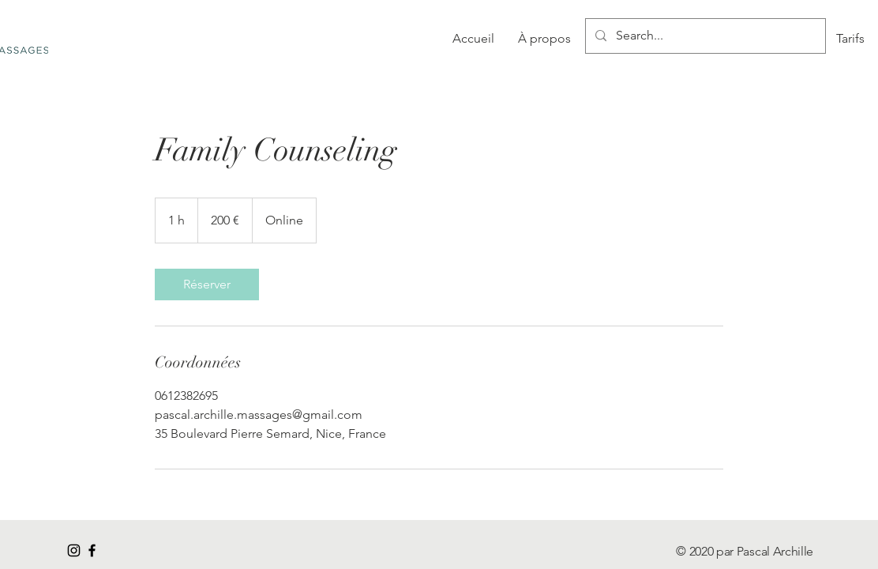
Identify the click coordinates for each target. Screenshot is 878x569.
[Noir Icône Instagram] (74, 550)
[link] (207, 284)
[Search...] (704, 36)
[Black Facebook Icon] (92, 550)
